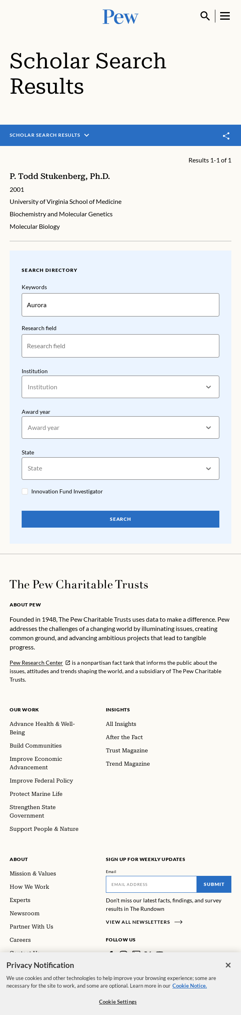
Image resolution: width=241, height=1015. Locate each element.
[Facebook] (110, 955)
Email (111, 871)
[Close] (228, 970)
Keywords (34, 287)
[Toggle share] (226, 135)
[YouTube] (159, 955)
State (28, 452)
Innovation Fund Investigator (67, 491)
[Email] (151, 884)
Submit (214, 884)
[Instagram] (123, 955)
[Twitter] (148, 954)
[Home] (79, 584)
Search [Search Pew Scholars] (121, 519)
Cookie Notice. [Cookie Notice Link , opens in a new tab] (189, 991)
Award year (36, 411)
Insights (118, 710)
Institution (35, 371)
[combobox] (28, 387)
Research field (39, 328)
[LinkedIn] (136, 955)
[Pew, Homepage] (121, 16)
